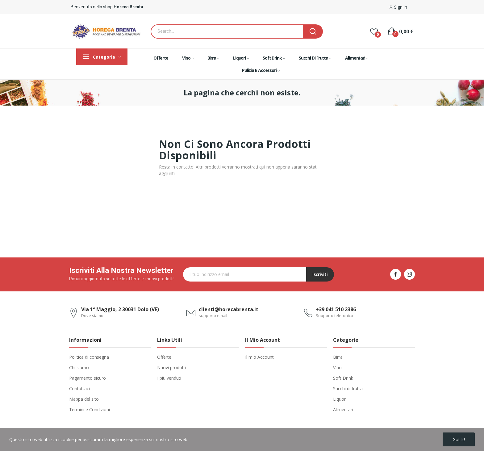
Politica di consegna (89, 357)
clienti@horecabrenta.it (228, 309)
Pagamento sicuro (87, 378)
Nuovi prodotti (171, 367)
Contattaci (79, 388)
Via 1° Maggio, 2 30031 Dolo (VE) (120, 309)
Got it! (459, 439)
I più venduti (169, 378)
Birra (338, 357)
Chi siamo (79, 367)
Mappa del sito (84, 399)
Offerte (164, 357)
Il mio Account (259, 357)
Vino (337, 367)
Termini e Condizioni (89, 409)
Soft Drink (343, 378)
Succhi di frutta (348, 388)
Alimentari (343, 409)
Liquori (340, 399)
